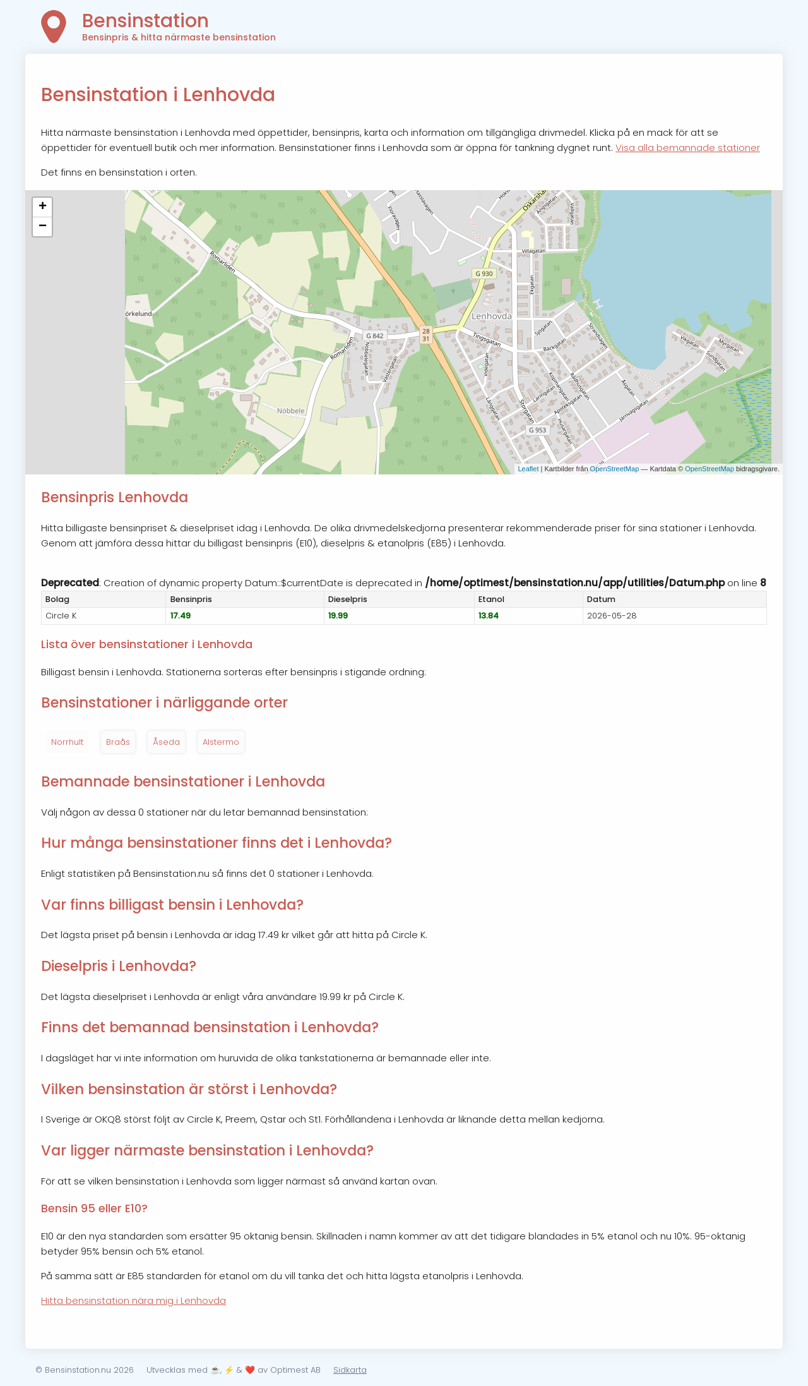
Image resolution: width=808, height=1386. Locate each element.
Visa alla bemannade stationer (687, 147)
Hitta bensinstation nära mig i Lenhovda (133, 1300)
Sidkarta (350, 1370)
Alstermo (221, 742)
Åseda (166, 742)
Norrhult (67, 742)
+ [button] (43, 207)
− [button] (43, 226)
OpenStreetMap (614, 469)
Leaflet (528, 469)
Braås (118, 742)
